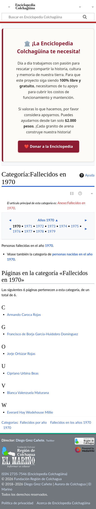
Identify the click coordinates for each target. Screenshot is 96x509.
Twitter (50, 440)
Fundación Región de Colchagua (37, 479)
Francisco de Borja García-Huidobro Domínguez (42, 334)
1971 (28, 226)
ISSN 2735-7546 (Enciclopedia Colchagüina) (34, 474)
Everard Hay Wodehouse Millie (30, 412)
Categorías (9, 422)
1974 (63, 226)
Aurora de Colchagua (70, 484)
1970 (16, 226)
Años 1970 (46, 220)
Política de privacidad (17, 503)
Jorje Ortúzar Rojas (21, 354)
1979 (51, 231)
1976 (16, 231)
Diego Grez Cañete (30, 440)
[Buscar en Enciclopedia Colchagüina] (48, 16)
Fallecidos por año (33, 422)
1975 (75, 226)
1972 (40, 226)
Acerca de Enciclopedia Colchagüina (63, 503)
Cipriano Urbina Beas (22, 373)
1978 (40, 231)
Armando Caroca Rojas (24, 314)
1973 (51, 226)
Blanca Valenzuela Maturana (28, 393)
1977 (28, 231)
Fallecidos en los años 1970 (70, 422)
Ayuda (86, 175)
